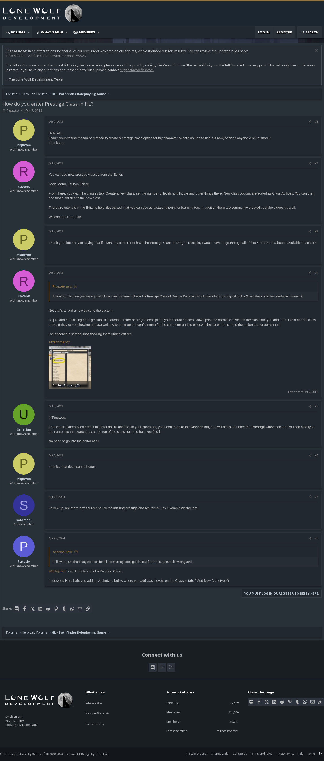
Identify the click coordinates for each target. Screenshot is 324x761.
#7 (314, 498)
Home (306, 754)
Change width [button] (215, 754)
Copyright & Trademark (28, 723)
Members (87, 32)
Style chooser (192, 754)
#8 (314, 540)
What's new (52, 32)
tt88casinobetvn (223, 730)
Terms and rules (257, 754)
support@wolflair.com (158, 72)
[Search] (309, 32)
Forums (18, 32)
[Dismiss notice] (314, 53)
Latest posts (98, 697)
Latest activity (99, 715)
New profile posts (102, 706)
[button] (29, 32)
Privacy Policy (20, 718)
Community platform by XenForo (44, 754)
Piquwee (15, 113)
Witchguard (59, 573)
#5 (314, 408)
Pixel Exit (106, 754)
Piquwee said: (64, 289)
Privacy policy (280, 754)
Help (296, 754)
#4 (314, 275)
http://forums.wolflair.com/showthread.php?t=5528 (48, 58)
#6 (314, 457)
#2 (314, 165)
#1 (314, 124)
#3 (314, 233)
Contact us (235, 754)
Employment (19, 714)
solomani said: (65, 553)
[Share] (308, 124)
